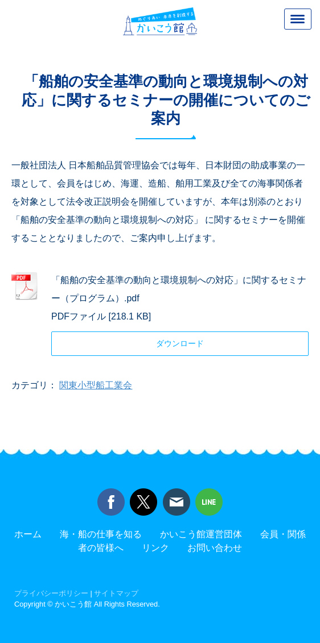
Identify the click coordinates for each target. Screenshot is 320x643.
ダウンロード (180, 343)
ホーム (28, 534)
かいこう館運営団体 (201, 534)
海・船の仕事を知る (101, 534)
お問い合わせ (214, 548)
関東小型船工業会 (95, 385)
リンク (155, 548)
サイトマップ (116, 593)
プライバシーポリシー (51, 593)
